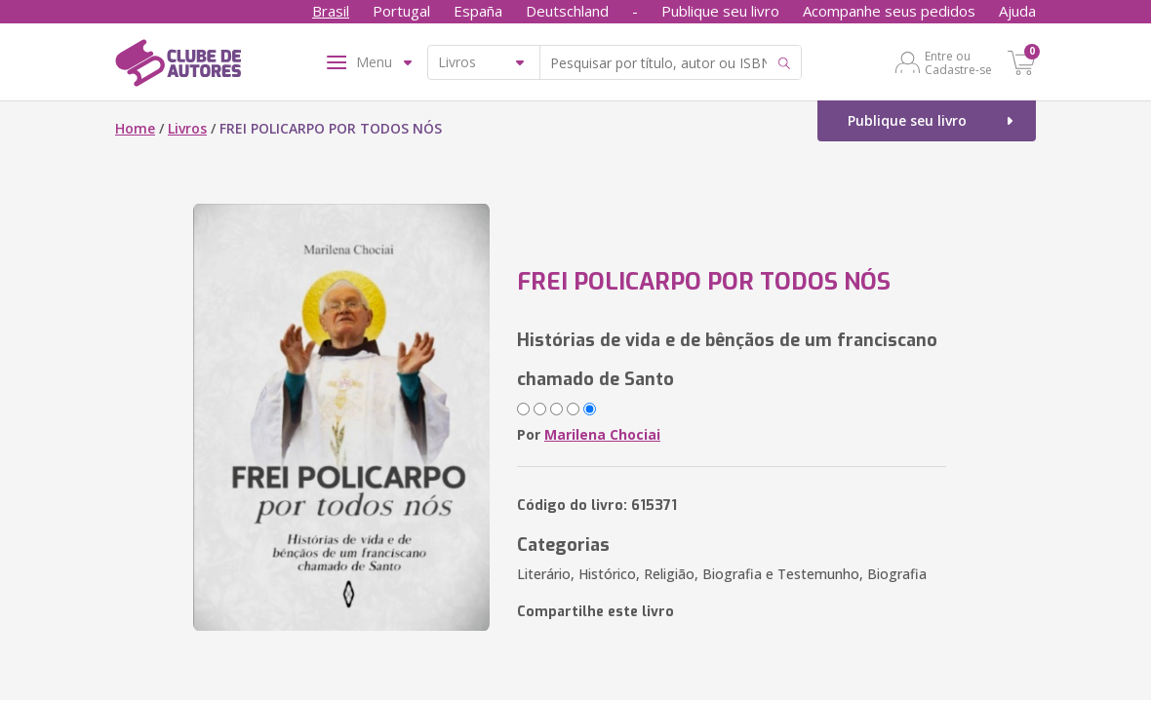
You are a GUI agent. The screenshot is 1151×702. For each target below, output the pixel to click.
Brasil (330, 10)
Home (135, 128)
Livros (187, 128)
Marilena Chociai (602, 434)
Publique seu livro (720, 10)
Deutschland (567, 10)
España (478, 10)
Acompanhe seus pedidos (889, 10)
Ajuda (1017, 10)
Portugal (401, 10)
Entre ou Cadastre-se (958, 62)
